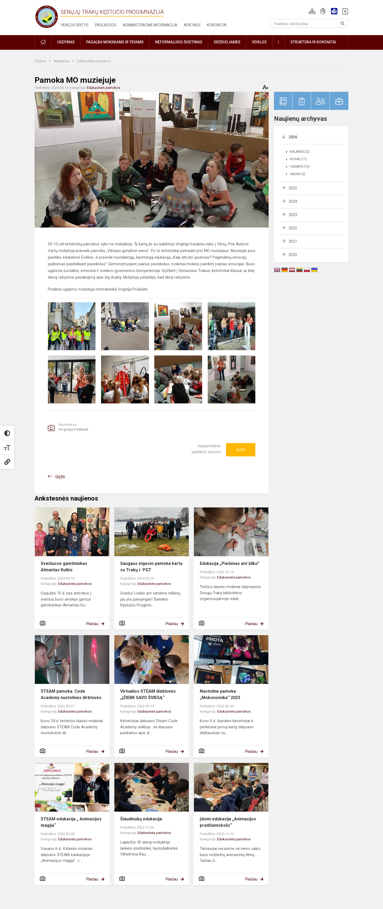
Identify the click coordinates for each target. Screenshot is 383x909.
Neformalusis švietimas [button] (178, 42)
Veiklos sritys (75, 25)
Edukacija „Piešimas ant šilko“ (229, 563)
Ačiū (240, 450)
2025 (293, 188)
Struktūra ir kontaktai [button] (313, 42)
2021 (293, 241)
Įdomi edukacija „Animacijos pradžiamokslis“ (228, 822)
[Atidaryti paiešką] (342, 23)
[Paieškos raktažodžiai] (309, 23)
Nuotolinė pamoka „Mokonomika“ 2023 (220, 694)
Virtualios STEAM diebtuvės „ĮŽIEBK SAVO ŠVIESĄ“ (148, 694)
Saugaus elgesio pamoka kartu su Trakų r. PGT (151, 566)
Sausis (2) (297, 174)
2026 (293, 137)
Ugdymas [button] (66, 42)
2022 (293, 228)
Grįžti (60, 476)
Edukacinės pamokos (94, 61)
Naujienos (62, 61)
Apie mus (192, 25)
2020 (293, 255)
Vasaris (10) (300, 166)
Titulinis (41, 61)
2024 (293, 201)
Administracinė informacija (150, 25)
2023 (293, 215)
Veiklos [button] (259, 42)
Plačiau (92, 624)
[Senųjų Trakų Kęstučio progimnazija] (47, 16)
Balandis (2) (300, 152)
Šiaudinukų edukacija (141, 818)
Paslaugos (105, 25)
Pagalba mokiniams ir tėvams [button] (115, 42)
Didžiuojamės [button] (227, 42)
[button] (312, 11)
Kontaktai (217, 25)
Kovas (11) (298, 159)
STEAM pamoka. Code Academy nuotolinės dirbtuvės (71, 694)
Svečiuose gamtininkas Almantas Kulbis (64, 566)
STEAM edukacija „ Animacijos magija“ (71, 822)
